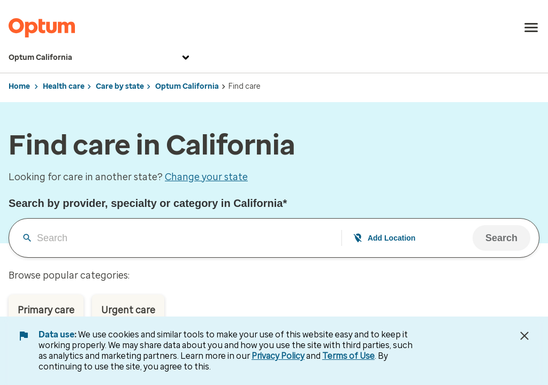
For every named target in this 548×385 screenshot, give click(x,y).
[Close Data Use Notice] (524, 335)
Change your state (206, 177)
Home (19, 86)
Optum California (100, 57)
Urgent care (128, 310)
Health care (64, 86)
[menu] (531, 27)
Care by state (120, 86)
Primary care (46, 310)
